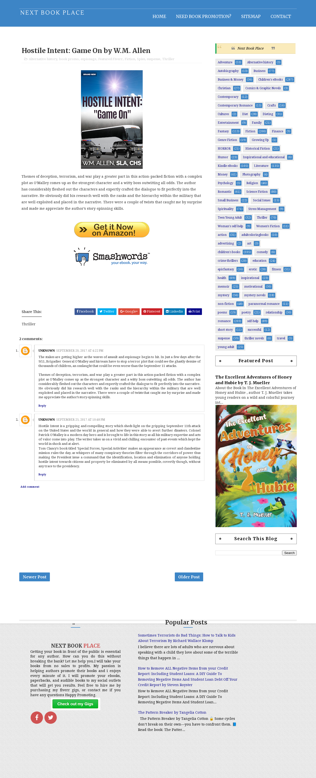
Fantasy (221, 134)
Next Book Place (249, 51)
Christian (222, 91)
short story (223, 332)
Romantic (223, 194)
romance (222, 324)
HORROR (222, 151)
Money (221, 177)
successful (252, 332)
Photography (250, 177)
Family (255, 125)
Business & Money (229, 82)
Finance (275, 134)
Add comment (31, 490)
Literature (259, 168)
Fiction (131, 62)
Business (258, 73)
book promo (70, 62)
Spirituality (224, 211)
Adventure (223, 65)
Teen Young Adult (228, 220)
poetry (244, 315)
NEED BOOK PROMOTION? (202, 16)
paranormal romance (262, 306)
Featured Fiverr (112, 62)
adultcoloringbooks (253, 237)
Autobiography (226, 73)
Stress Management (261, 211)
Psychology (224, 186)
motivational (251, 289)
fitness (274, 272)
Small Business (226, 203)
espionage (90, 62)
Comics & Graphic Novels (261, 91)
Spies (143, 62)
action (220, 237)
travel (279, 341)
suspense (155, 62)
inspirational (248, 280)
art (247, 246)
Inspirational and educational (262, 160)
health (220, 280)
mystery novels (253, 298)
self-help (251, 324)
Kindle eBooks (226, 168)
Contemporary (226, 99)
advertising (224, 246)
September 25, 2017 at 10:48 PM (82, 423)
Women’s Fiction (266, 229)
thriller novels (252, 341)
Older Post (189, 581)
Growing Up (258, 142)
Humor (221, 160)
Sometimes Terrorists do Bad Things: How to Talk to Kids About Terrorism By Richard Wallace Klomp (155, 646)
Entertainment (226, 125)
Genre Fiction (225, 142)
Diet (243, 117)
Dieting (266, 117)
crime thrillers (226, 263)
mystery (222, 298)
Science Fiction (255, 194)
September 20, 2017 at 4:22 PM (81, 354)
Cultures (221, 117)
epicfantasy (224, 272)
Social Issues (260, 203)
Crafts (270, 108)
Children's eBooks (269, 82)
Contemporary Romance (233, 108)
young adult (224, 349)
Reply (44, 409)
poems (220, 315)
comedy (260, 255)
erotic (251, 272)
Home (157, 16)
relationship (272, 315)
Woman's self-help (228, 229)
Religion (250, 186)
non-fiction (224, 306)
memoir (222, 289)
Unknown (48, 354)
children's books (227, 255)
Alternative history (45, 62)
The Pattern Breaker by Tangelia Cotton (151, 740)
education (258, 263)
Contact (279, 16)
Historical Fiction (256, 151)
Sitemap (249, 16)
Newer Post (36, 581)
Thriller (170, 62)
